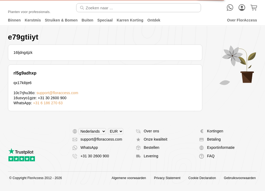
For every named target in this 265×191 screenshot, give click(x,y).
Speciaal (105, 20)
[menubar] (132, 20)
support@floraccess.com (57, 93)
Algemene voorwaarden (129, 178)
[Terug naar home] (29, 7)
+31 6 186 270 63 (48, 103)
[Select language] (92, 131)
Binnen (14, 20)
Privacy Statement (167, 178)
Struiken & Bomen (61, 20)
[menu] (132, 20)
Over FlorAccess (242, 20)
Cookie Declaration (202, 178)
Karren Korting (130, 20)
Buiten (88, 20)
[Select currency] (115, 131)
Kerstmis (33, 20)
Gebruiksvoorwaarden (240, 178)
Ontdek (153, 20)
